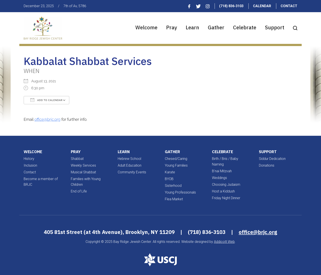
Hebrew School (129, 159)
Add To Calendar (46, 100)
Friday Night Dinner (226, 198)
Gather (216, 27)
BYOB (169, 179)
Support (274, 27)
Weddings (219, 178)
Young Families (176, 165)
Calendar (262, 6)
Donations (266, 165)
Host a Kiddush (223, 191)
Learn (192, 27)
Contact (289, 6)
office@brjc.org (48, 119)
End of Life (79, 191)
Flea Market (174, 199)
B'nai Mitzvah (222, 171)
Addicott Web (224, 242)
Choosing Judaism (226, 184)
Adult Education (129, 165)
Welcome (146, 27)
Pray (171, 27)
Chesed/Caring (176, 159)
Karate (170, 172)
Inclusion (30, 165)
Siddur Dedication (272, 159)
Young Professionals (180, 192)
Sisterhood (173, 186)
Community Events (132, 172)
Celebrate (244, 27)
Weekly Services (83, 165)
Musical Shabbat (83, 172)
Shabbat (77, 159)
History (29, 159)
